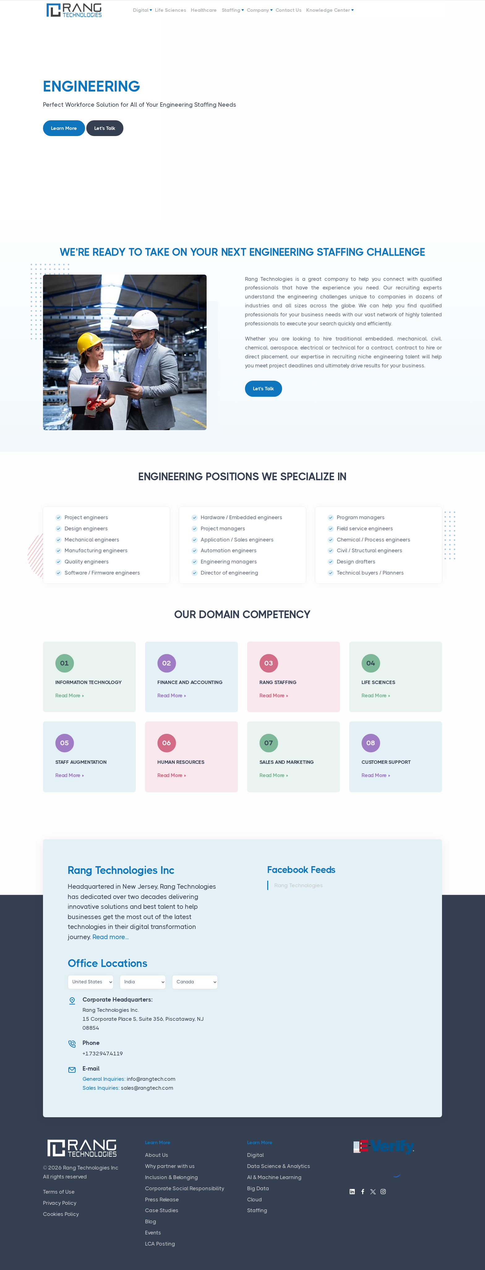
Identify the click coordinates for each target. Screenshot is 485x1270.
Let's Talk (104, 128)
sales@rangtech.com (147, 1088)
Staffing (232, 13)
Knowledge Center (352, 13)
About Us (156, 1155)
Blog (150, 1221)
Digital (119, 13)
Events (153, 1232)
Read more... (110, 937)
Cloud (254, 1199)
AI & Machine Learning (274, 1177)
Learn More (64, 128)
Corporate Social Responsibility (184, 1188)
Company (266, 13)
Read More (67, 695)
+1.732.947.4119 (103, 1053)
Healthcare (197, 13)
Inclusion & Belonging (171, 1177)
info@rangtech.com (151, 1079)
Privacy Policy (59, 1203)
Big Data (258, 1188)
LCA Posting (160, 1244)
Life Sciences (156, 13)
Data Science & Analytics (278, 1166)
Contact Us (305, 13)
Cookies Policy (61, 1214)
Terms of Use (59, 1192)
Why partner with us (170, 1166)
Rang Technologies (298, 885)
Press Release (162, 1199)
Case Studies (161, 1210)
